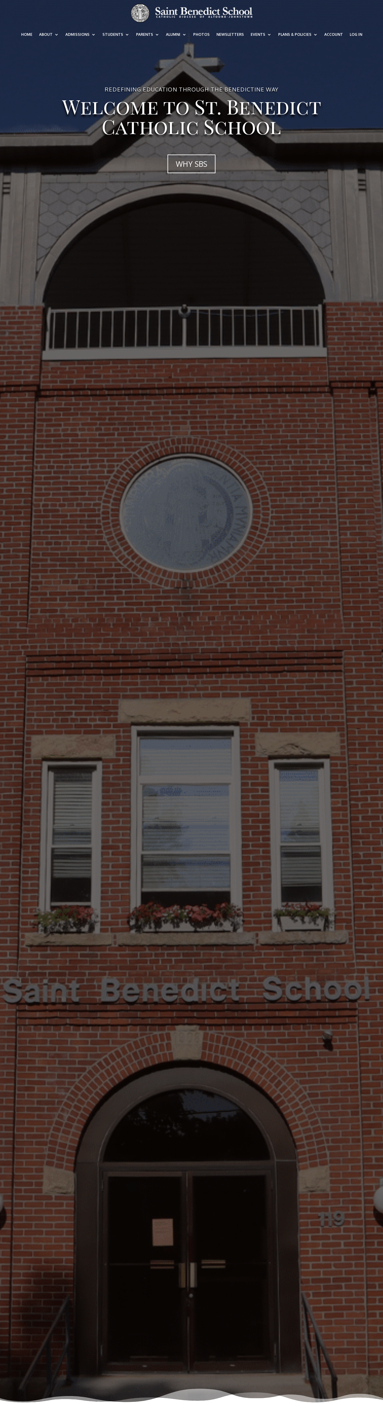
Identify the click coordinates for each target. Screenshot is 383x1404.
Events (258, 34)
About (46, 34)
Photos (201, 34)
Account (333, 34)
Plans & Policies (294, 34)
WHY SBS (191, 164)
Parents (144, 34)
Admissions (77, 34)
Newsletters (230, 34)
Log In (356, 34)
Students (112, 34)
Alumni (173, 34)
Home (26, 34)
